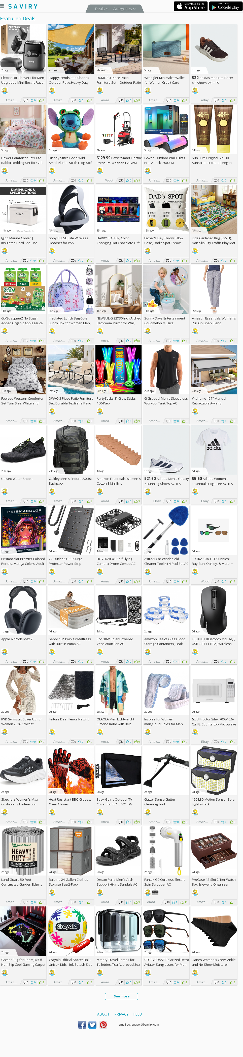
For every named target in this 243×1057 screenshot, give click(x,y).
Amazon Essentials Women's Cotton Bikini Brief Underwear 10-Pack (119, 483)
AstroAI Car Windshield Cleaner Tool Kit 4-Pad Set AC (166, 561)
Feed (137, 1014)
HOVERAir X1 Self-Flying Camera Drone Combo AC (116, 561)
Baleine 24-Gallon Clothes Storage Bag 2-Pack (68, 882)
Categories (122, 8)
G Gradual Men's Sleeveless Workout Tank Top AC (166, 400)
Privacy (121, 1014)
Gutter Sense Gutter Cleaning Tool (159, 801)
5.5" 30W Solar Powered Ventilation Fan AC (115, 641)
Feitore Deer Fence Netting (69, 719)
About (103, 1014)
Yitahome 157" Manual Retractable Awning (209, 400)
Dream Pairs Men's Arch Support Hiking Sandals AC (117, 882)
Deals (100, 8)
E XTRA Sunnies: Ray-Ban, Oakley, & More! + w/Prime (212, 564)
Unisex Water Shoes (16, 478)
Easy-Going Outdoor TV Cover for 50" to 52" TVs (115, 801)
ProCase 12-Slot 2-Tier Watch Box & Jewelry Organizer (214, 882)
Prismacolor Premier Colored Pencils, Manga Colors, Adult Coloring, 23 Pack (23, 564)
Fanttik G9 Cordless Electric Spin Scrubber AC (164, 882)
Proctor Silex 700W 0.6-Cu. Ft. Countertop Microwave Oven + (214, 724)
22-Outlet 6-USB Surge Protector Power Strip (65, 561)
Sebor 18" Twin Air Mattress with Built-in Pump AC (70, 641)
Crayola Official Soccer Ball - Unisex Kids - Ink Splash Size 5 (70, 964)
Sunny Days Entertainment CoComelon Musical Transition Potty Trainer (164, 323)
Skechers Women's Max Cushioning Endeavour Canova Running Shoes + (22, 804)
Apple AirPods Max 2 (16, 639)
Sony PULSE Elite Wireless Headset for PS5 (68, 240)
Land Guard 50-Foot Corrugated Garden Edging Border (21, 884)
